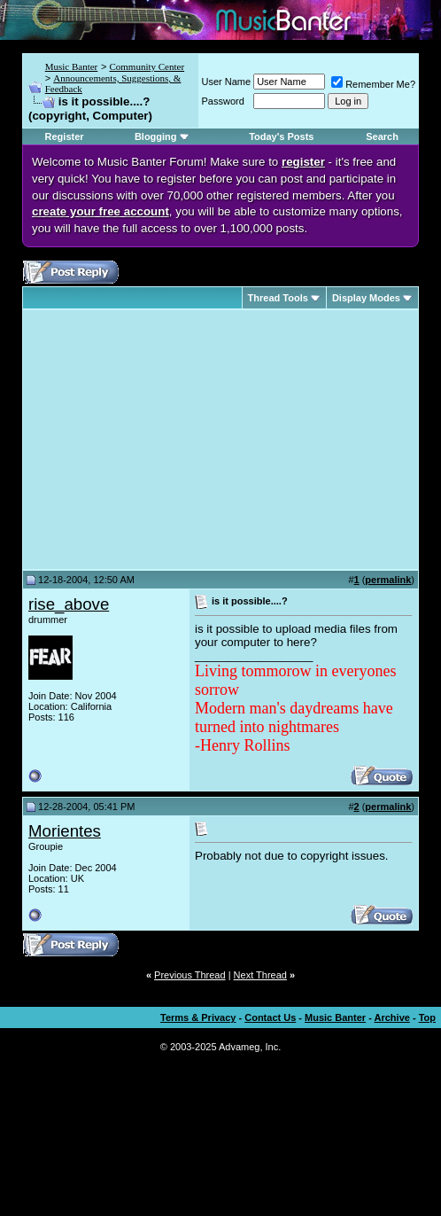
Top (427, 1017)
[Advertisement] (177, 440)
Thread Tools (278, 297)
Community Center (146, 66)
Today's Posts (281, 136)
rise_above (68, 604)
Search (382, 136)
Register (64, 136)
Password (223, 101)
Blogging (156, 136)
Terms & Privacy (198, 1017)
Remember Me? (373, 84)
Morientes (64, 831)
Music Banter (71, 66)
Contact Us (270, 1017)
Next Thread (260, 975)
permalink (388, 579)
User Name (226, 81)
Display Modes (366, 297)
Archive (392, 1017)
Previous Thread (190, 975)
